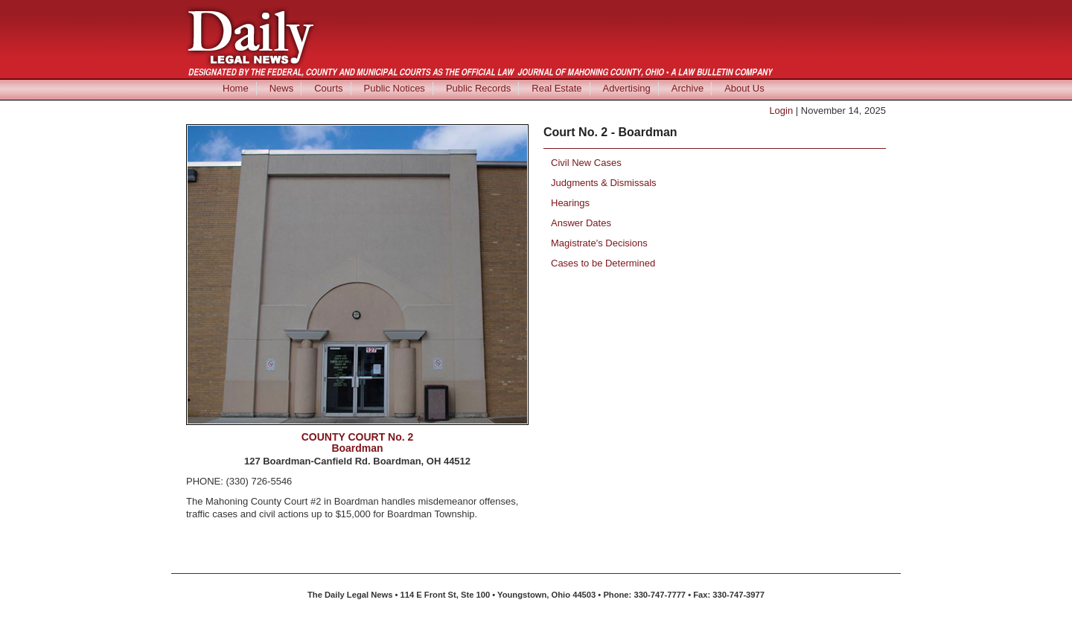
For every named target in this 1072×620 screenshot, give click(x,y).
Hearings (570, 202)
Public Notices (394, 88)
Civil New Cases (586, 162)
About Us (744, 88)
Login (781, 110)
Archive (687, 88)
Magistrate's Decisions (599, 243)
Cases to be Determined (603, 263)
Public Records (478, 88)
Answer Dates (581, 222)
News (281, 88)
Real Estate (556, 88)
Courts (328, 88)
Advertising (627, 88)
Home (236, 88)
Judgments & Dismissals (604, 182)
